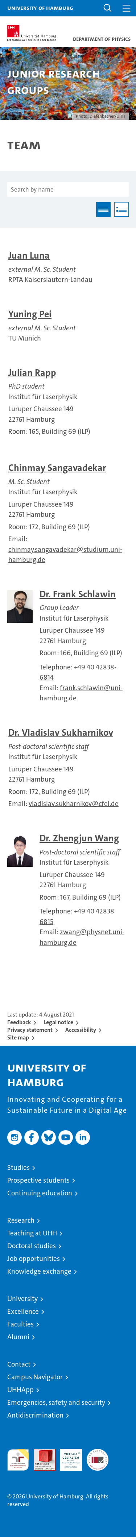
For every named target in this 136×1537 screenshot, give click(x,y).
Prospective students (38, 1180)
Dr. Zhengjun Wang (79, 838)
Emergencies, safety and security (56, 1402)
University (22, 1298)
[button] (108, 8)
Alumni (18, 1336)
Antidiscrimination (35, 1415)
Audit (41, 1453)
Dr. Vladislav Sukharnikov (60, 733)
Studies (18, 1167)
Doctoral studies (31, 1245)
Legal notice (58, 1022)
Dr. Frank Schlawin (78, 594)
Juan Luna (29, 255)
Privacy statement (30, 1030)
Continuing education (39, 1193)
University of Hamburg (40, 8)
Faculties (20, 1324)
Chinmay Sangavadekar (57, 468)
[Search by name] (68, 189)
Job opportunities (33, 1258)
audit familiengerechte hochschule (18, 1460)
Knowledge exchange (39, 1271)
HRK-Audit (67, 1456)
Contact (18, 1364)
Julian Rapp (32, 373)
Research (20, 1220)
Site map (18, 1037)
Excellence (23, 1311)
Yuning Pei (29, 314)
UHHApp (20, 1389)
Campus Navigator (35, 1376)
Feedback (19, 1022)
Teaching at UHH (32, 1233)
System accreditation (97, 1456)
